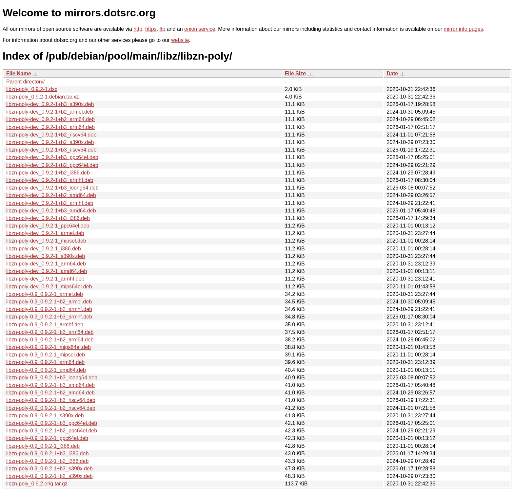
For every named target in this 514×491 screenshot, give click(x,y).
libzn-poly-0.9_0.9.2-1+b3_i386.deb (47, 453)
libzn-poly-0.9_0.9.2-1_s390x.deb (45, 415)
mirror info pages (463, 29)
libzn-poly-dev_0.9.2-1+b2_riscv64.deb (51, 134)
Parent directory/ (25, 81)
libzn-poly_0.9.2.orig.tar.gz (37, 483)
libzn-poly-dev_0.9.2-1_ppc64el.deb (47, 225)
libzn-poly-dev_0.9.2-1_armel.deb (45, 233)
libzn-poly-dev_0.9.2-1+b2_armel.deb (49, 112)
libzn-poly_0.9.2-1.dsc (31, 89)
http (137, 29)
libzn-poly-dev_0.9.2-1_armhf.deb (45, 279)
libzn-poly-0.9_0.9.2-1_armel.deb (44, 294)
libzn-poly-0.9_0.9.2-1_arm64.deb (45, 362)
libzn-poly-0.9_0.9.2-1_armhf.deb (44, 324)
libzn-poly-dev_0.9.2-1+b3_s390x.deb (50, 104)
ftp (162, 29)
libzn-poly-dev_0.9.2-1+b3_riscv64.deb (51, 150)
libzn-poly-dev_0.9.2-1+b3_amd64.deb (51, 210)
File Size (295, 73)
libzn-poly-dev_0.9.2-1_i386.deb (43, 248)
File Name (18, 73)
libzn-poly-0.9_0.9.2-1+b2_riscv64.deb (50, 408)
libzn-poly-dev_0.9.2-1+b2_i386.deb (48, 172)
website (180, 40)
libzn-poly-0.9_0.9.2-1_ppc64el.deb (47, 438)
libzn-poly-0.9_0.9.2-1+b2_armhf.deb (49, 309)
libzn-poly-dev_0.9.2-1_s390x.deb (45, 256)
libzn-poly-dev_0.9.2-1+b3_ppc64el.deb (52, 157)
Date (392, 73)
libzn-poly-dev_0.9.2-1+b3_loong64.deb (52, 188)
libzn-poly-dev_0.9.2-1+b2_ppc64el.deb (52, 165)
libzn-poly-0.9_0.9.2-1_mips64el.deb (48, 347)
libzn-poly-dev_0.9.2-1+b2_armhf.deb (49, 203)
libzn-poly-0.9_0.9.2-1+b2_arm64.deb (49, 339)
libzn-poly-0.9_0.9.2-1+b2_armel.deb (49, 301)
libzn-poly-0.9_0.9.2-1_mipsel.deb (45, 354)
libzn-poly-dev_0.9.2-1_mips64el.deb (49, 286)
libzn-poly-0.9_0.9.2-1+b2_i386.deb (47, 461)
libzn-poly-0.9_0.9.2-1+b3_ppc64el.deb (51, 423)
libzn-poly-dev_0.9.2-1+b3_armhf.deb (49, 180)
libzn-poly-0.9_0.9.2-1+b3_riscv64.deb (50, 400)
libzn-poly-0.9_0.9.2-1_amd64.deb (46, 370)
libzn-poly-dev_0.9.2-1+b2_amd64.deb (51, 195)
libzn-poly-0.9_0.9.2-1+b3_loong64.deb (51, 377)
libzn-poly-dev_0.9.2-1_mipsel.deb (46, 241)
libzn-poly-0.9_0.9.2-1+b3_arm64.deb (49, 332)
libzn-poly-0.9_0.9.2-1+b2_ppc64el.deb (51, 430)
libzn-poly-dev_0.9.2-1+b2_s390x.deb (50, 142)
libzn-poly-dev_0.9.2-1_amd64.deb (46, 271)
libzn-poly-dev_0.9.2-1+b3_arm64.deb (50, 127)
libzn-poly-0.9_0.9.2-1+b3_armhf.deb (49, 316)
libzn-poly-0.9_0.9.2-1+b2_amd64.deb (50, 392)
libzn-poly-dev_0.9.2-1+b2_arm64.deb (50, 119)
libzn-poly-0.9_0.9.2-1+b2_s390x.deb (49, 476)
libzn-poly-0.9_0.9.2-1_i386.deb (43, 446)
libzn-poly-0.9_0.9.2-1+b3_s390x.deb (49, 468)
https (151, 29)
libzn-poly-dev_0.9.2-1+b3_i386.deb (48, 218)
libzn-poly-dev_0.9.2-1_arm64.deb (46, 263)
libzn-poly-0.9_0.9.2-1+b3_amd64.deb (50, 385)
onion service (199, 29)
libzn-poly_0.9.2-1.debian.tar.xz (42, 97)
